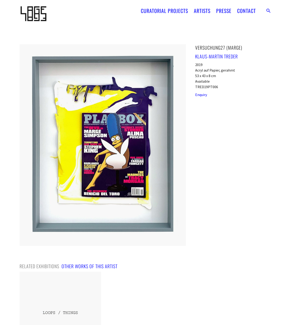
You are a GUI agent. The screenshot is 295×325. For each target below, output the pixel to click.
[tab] (39, 266)
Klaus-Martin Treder (216, 56)
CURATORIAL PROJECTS (164, 9)
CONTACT (246, 9)
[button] (268, 9)
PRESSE (223, 9)
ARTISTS (202, 9)
